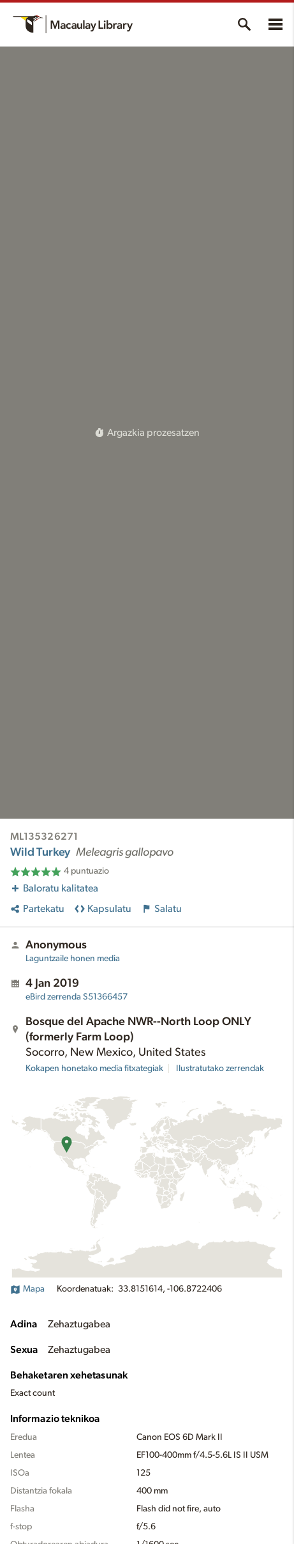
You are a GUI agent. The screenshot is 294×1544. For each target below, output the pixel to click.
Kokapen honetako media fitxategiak (94, 1068)
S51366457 (77, 996)
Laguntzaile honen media (73, 958)
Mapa (27, 1289)
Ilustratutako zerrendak (220, 1068)
